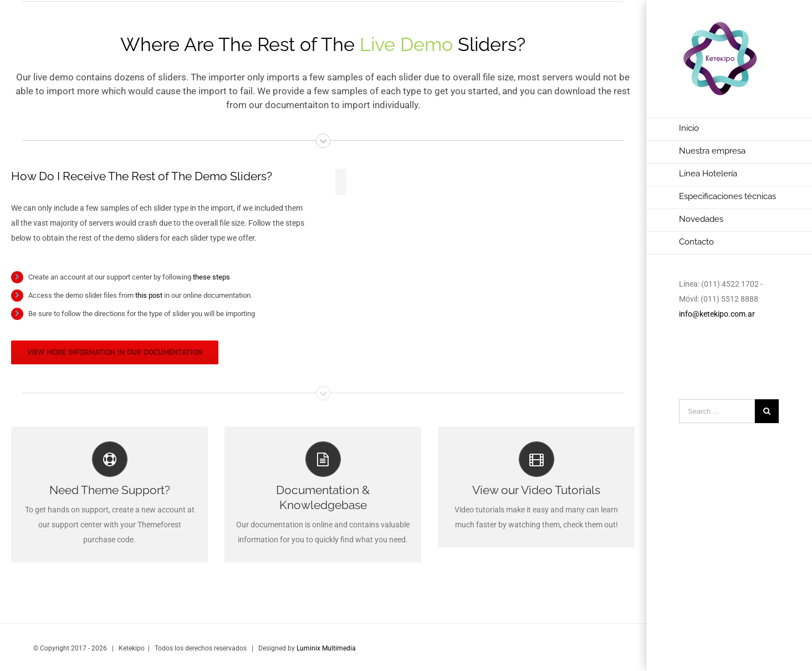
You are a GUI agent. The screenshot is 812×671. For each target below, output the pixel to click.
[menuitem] (729, 129)
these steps (211, 277)
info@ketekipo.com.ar (717, 313)
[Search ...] (717, 411)
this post (148, 295)
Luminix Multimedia (326, 648)
